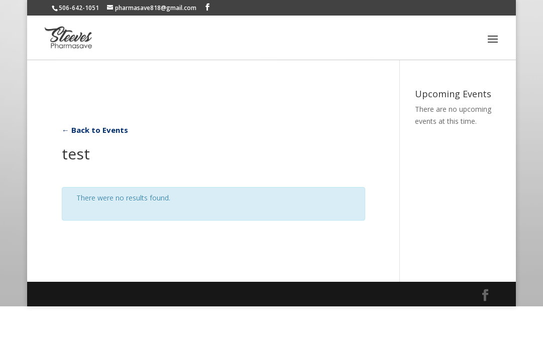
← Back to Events (95, 130)
